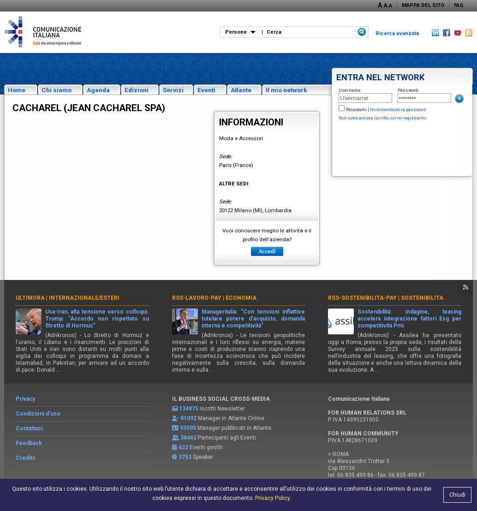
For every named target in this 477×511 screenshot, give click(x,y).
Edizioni (137, 90)
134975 (188, 408)
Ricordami (356, 109)
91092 (188, 418)
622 (183, 447)
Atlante (241, 90)
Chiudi (457, 495)
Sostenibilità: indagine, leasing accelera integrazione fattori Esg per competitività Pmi (409, 319)
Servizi (173, 90)
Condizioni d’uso (38, 413)
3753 (185, 457)
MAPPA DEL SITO (423, 5)
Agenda (98, 90)
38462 (188, 437)
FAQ (458, 5)
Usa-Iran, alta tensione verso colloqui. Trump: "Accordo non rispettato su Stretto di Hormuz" (97, 319)
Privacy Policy (272, 498)
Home (16, 90)
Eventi (206, 90)
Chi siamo (57, 90)
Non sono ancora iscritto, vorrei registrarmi (383, 117)
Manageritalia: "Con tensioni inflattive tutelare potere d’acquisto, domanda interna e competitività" (253, 319)
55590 (188, 428)
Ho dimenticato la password (398, 109)
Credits (26, 458)
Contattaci (29, 428)
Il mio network (286, 90)
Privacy (25, 399)
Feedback (29, 443)
